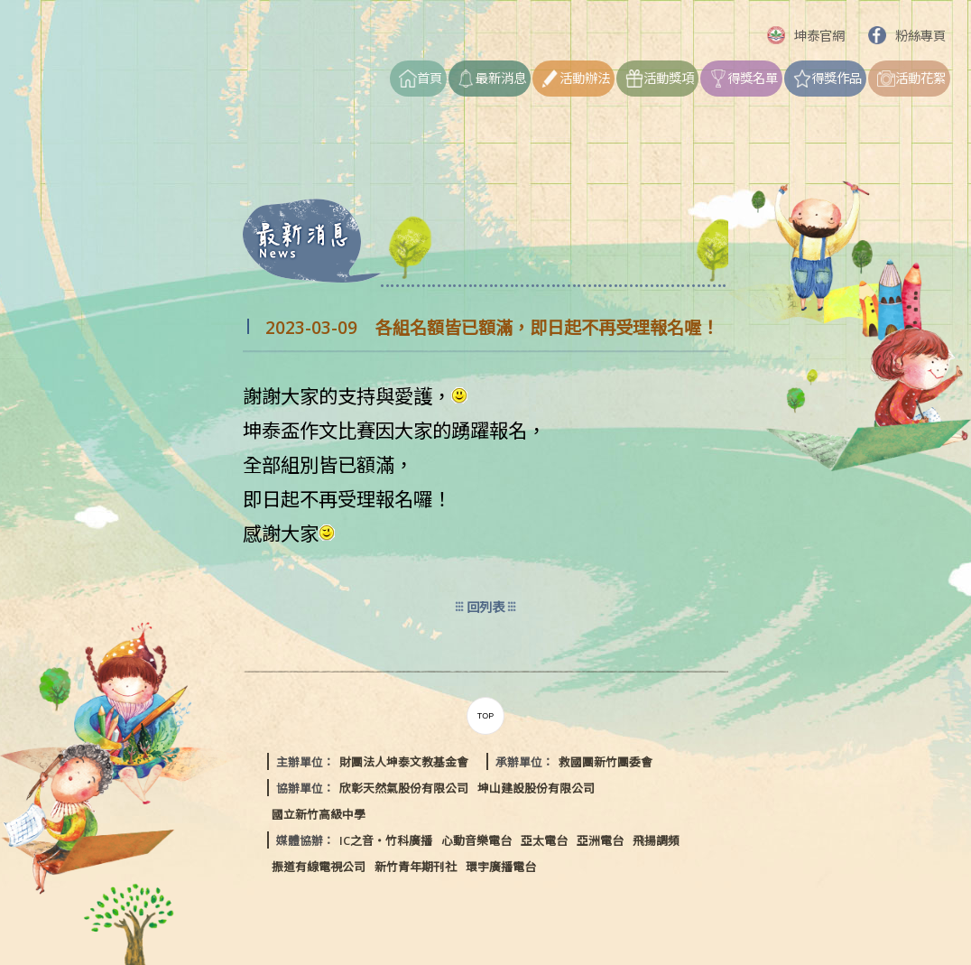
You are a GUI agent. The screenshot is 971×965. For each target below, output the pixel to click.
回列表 (485, 607)
